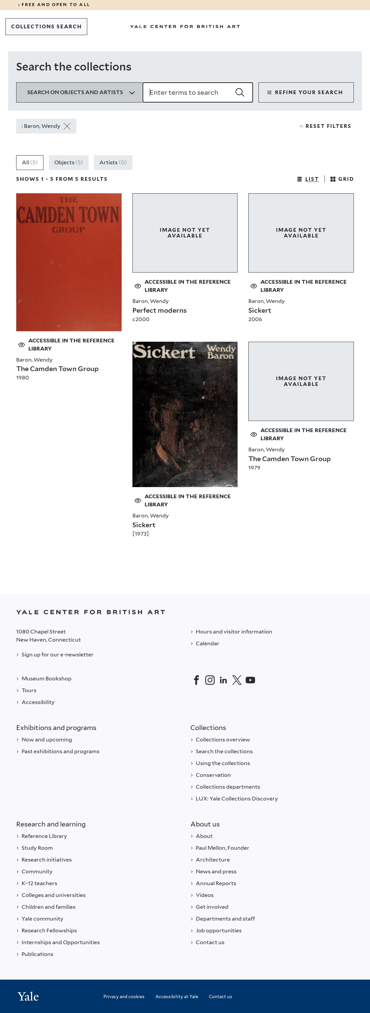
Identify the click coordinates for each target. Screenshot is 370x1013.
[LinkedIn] (223, 680)
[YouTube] (250, 680)
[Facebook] (196, 680)
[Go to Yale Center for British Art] (185, 26)
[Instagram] (210, 680)
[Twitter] (237, 680)
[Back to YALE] (185, 612)
